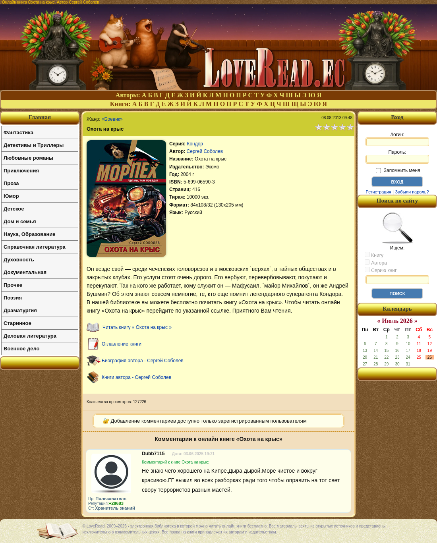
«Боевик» (112, 119)
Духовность (19, 260)
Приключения (21, 171)
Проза (11, 183)
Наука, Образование (29, 234)
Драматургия (20, 310)
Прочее (13, 285)
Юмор (11, 196)
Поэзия (13, 298)
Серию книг (380, 270)
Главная (40, 117)
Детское (14, 209)
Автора (376, 262)
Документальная (25, 272)
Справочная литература (35, 247)
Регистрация (378, 191)
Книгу (374, 255)
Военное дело (22, 349)
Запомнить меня (398, 170)
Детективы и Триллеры (34, 145)
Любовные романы (28, 158)
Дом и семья (20, 221)
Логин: (397, 139)
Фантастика (18, 132)
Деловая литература (30, 336)
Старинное (17, 323)
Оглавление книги (121, 344)
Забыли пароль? (412, 191)
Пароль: (397, 156)
